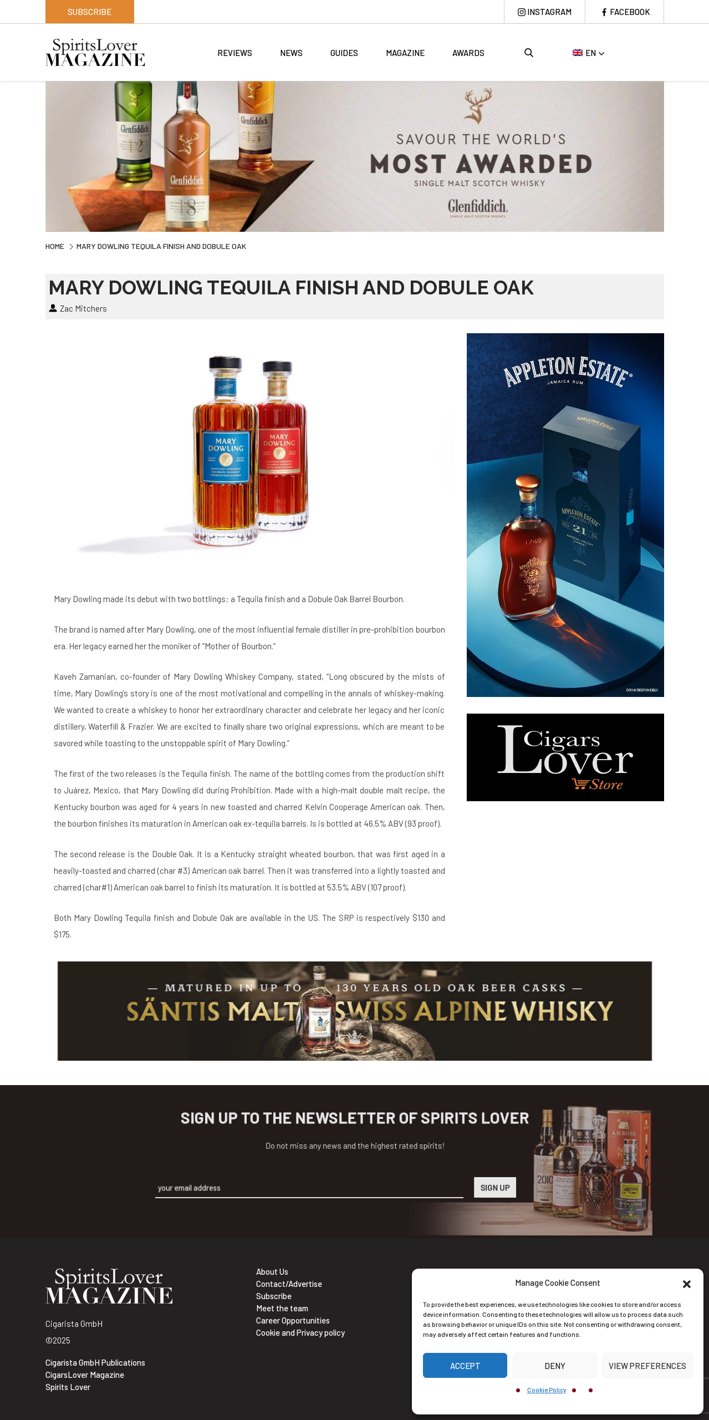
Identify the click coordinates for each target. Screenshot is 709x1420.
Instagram (549, 12)
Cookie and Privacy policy (300, 1332)
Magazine (405, 53)
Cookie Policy (547, 1389)
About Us (272, 1271)
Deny (554, 1366)
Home (54, 246)
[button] (686, 1282)
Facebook (630, 12)
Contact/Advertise (289, 1284)
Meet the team (282, 1308)
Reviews (234, 53)
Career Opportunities (293, 1320)
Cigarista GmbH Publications (95, 1362)
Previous (37, 154)
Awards (468, 53)
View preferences (647, 1366)
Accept (465, 1366)
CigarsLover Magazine (84, 1375)
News (291, 53)
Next (672, 154)
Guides (344, 53)
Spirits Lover (67, 1387)
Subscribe (89, 12)
